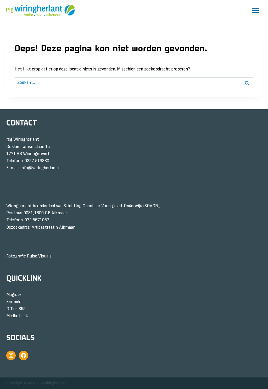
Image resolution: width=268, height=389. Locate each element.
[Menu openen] (255, 10)
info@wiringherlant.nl (41, 168)
